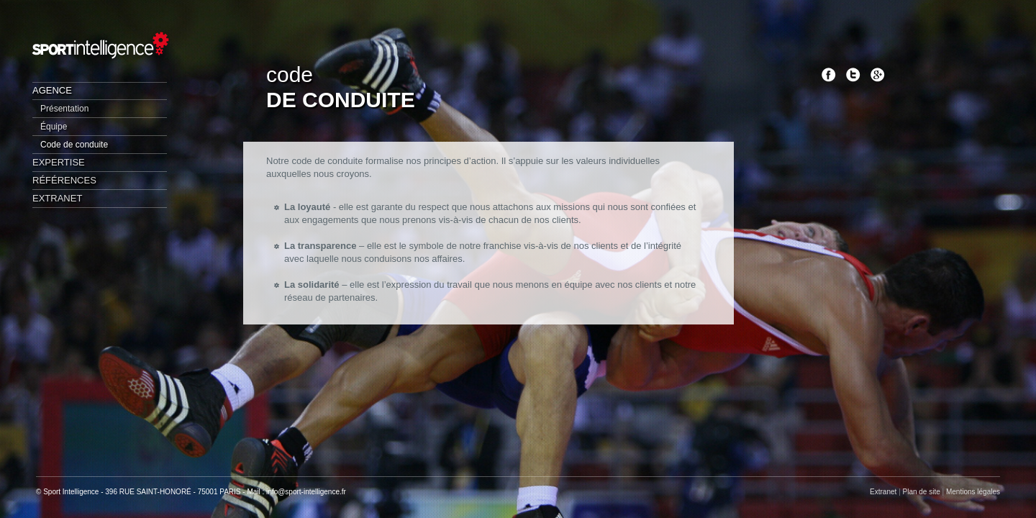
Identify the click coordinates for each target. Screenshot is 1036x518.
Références (64, 180)
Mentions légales (973, 492)
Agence (52, 90)
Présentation (64, 109)
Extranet (57, 198)
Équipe (53, 127)
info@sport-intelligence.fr (306, 492)
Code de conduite (74, 145)
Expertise (58, 162)
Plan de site (921, 492)
